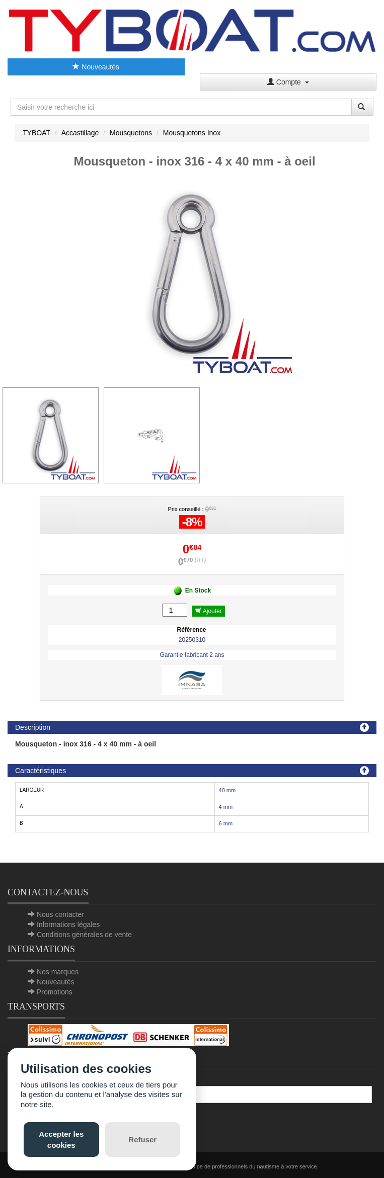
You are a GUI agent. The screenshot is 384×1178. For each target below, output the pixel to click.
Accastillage (80, 133)
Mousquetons (131, 133)
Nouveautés (95, 67)
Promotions (54, 992)
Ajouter (208, 611)
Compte (288, 82)
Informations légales (68, 924)
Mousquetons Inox (191, 133)
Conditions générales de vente (84, 935)
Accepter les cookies (61, 1139)
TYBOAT (36, 133)
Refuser (142, 1139)
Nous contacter (60, 914)
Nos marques (58, 972)
